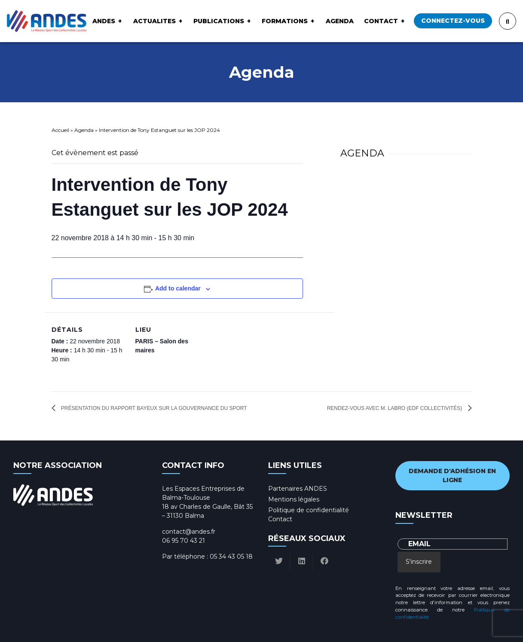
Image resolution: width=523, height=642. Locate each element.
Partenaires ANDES (297, 488)
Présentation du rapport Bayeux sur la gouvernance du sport (153, 408)
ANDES (103, 21)
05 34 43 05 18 (231, 556)
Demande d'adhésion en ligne (452, 475)
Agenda (340, 21)
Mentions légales (293, 499)
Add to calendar (178, 288)
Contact (381, 21)
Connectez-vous (453, 20)
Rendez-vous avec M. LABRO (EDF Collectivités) (395, 408)
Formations (285, 21)
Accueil (60, 130)
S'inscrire (419, 562)
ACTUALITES (154, 21)
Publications (218, 21)
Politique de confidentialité (308, 510)
